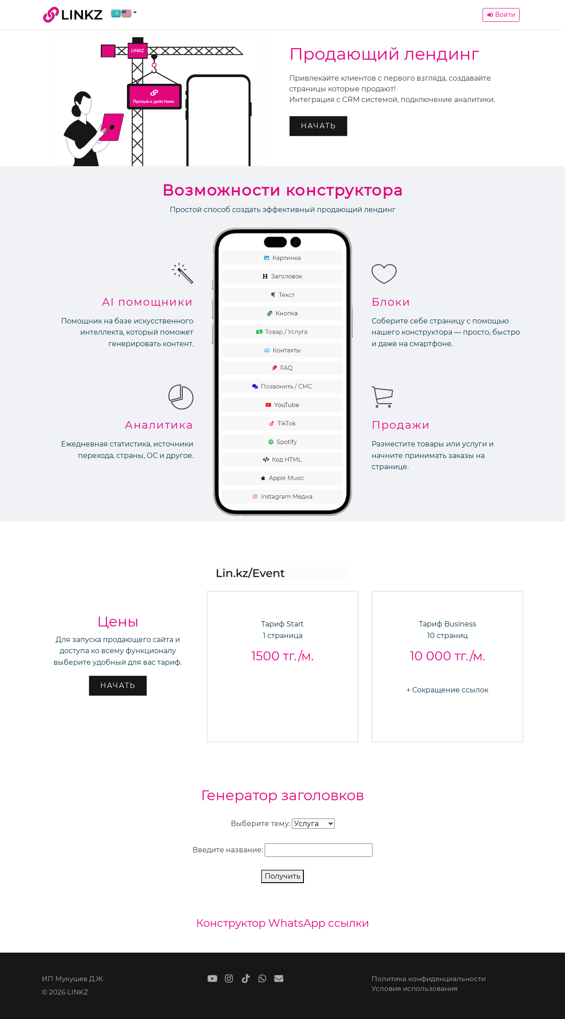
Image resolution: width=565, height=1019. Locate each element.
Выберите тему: (260, 823)
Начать (318, 126)
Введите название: (227, 850)
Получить (282, 876)
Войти (501, 15)
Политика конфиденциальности (429, 978)
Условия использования (415, 988)
